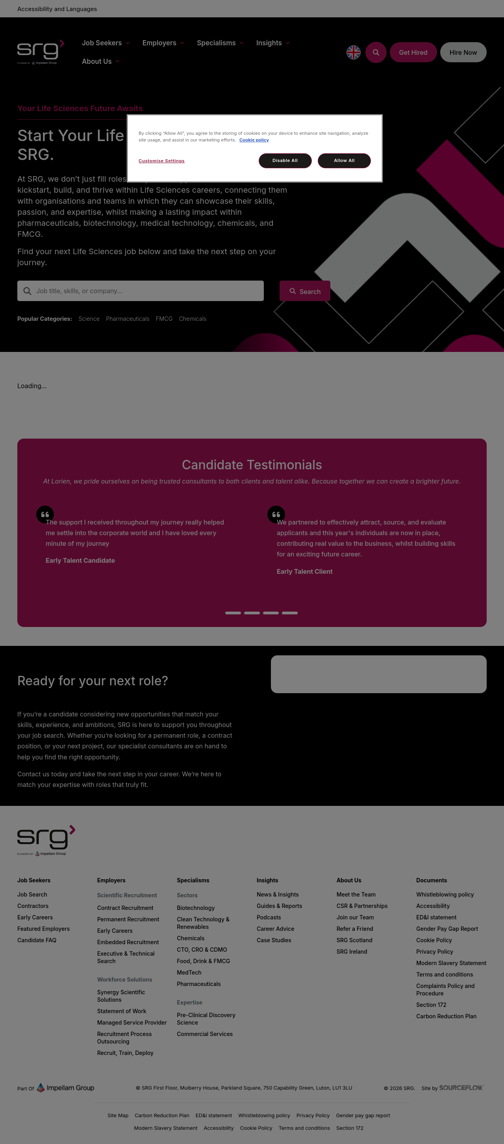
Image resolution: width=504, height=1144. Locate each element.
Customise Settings (162, 161)
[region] (255, 148)
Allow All (344, 160)
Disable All (285, 160)
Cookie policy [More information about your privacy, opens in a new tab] (254, 140)
